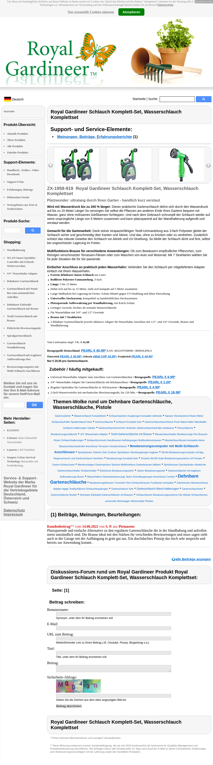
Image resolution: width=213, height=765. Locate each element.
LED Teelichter (21, 449)
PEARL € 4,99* (148, 387)
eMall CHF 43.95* (104, 356)
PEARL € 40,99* (93, 350)
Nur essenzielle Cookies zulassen (90, 12)
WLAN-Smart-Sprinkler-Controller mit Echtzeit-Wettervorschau (21, 262)
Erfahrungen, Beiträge (20, 189)
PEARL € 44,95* (142, 356)
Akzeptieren (131, 12)
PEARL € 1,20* (159, 382)
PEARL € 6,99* (163, 377)
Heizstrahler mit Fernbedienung (22, 461)
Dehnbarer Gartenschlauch (22, 281)
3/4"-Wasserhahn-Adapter (22, 273)
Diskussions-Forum (18, 197)
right (208, 165)
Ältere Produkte (16, 140)
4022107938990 (123, 350)
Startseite (139, 99)
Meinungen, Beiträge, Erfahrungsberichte (94, 137)
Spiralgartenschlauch (19, 335)
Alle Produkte (15, 146)
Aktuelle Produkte (17, 133)
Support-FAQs (15, 181)
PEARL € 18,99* (168, 392)
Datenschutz (165, 4)
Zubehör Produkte (17, 152)
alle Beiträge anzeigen (193, 559)
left (50, 165)
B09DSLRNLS (143, 350)
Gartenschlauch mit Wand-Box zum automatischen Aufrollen (22, 292)
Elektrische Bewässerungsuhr (24, 328)
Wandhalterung (16, 250)
